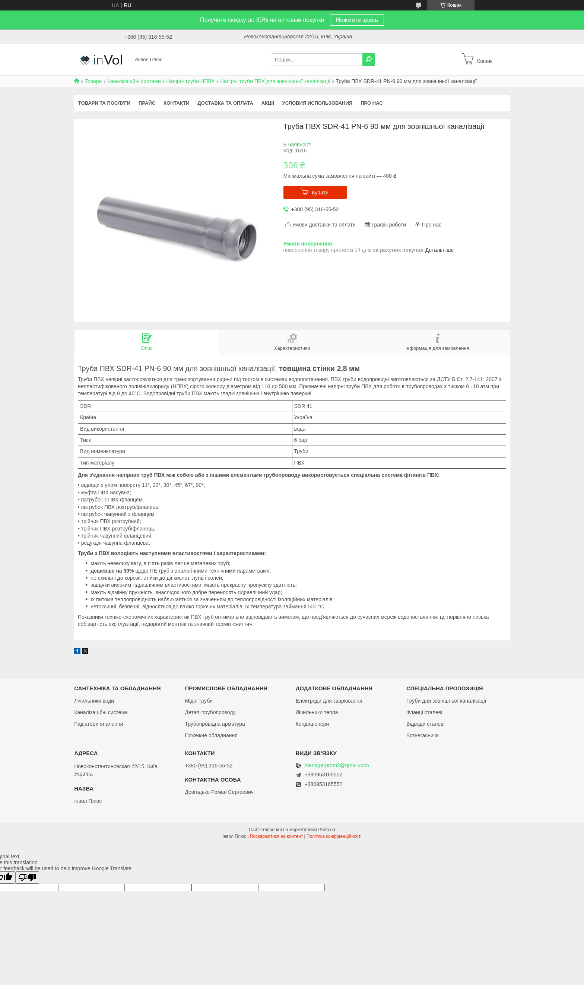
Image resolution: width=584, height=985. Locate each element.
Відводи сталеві (425, 724)
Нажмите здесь (357, 20)
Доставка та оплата (225, 103)
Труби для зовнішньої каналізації (446, 701)
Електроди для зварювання (329, 701)
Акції (267, 103)
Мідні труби (199, 701)
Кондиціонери (312, 724)
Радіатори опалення (98, 724)
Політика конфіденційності (334, 836)
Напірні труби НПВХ (190, 81)
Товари (93, 81)
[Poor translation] (27, 877)
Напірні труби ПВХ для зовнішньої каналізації (275, 81)
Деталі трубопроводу (210, 712)
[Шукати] (368, 59)
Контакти (177, 103)
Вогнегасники (422, 735)
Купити (320, 193)
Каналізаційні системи (134, 81)
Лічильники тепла (317, 712)
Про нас (372, 103)
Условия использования (317, 103)
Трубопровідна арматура (215, 724)
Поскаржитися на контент (276, 836)
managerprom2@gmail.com (337, 765)
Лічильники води (94, 701)
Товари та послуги (104, 103)
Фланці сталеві (424, 712)
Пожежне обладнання (211, 735)
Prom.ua (326, 829)
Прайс (147, 103)
